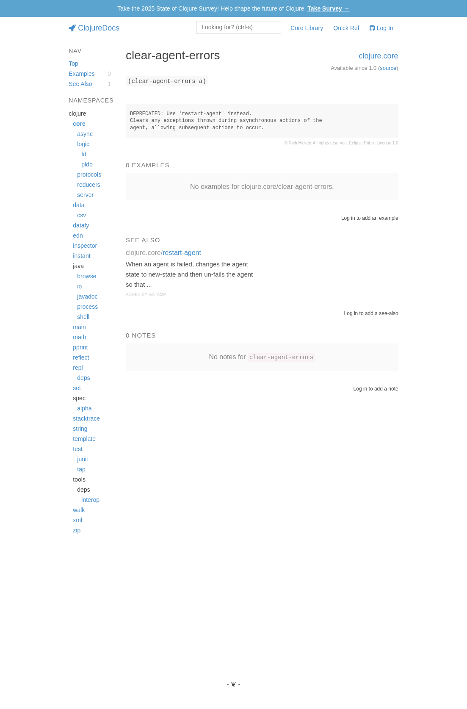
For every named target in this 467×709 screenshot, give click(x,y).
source (388, 68)
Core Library (306, 28)
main (79, 327)
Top (73, 63)
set (77, 388)
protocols (89, 174)
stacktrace (86, 418)
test (78, 449)
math (79, 337)
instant (81, 255)
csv (81, 215)
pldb (86, 164)
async (85, 133)
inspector (85, 245)
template (84, 438)
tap (81, 469)
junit (82, 459)
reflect (81, 357)
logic (83, 144)
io (79, 286)
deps (83, 377)
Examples (81, 73)
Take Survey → (328, 8)
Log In (381, 28)
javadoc (87, 296)
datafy (81, 225)
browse (86, 276)
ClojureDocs (94, 28)
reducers (88, 184)
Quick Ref (346, 28)
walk (79, 510)
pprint (80, 347)
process (87, 306)
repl (78, 367)
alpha (84, 408)
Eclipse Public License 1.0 (373, 143)
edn (78, 235)
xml (77, 520)
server (85, 194)
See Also (80, 83)
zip (76, 530)
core (79, 123)
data (78, 205)
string (80, 428)
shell (83, 316)
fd (83, 154)
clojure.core (378, 56)
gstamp (157, 294)
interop (90, 499)
